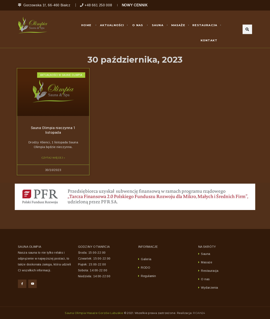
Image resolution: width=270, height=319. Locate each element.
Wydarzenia (209, 287)
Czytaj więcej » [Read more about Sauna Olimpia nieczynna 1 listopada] (53, 157)
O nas (137, 25)
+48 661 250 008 (98, 5)
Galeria (146, 259)
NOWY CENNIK (135, 5)
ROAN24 (199, 313)
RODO (145, 267)
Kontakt (209, 40)
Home (86, 25)
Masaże (178, 25)
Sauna (157, 25)
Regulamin (148, 276)
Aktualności (112, 25)
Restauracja (204, 25)
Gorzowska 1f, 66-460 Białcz (46, 5)
